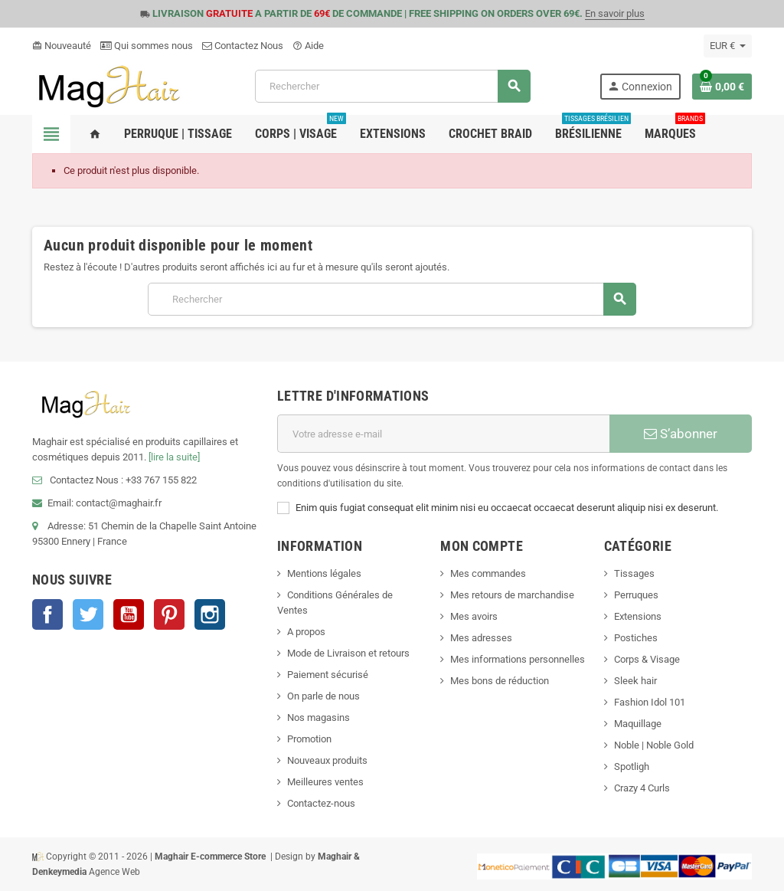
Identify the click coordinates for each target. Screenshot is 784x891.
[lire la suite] (174, 457)
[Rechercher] (392, 86)
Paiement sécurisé (327, 674)
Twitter (88, 614)
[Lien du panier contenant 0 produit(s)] (722, 87)
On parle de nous (323, 696)
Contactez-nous (321, 803)
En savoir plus (615, 13)
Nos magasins (318, 717)
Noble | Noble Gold (654, 745)
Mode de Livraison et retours (348, 653)
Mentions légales (324, 573)
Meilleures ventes (325, 782)
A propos (306, 631)
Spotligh (631, 766)
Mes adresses (481, 638)
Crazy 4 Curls (642, 788)
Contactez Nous (242, 45)
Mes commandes (488, 573)
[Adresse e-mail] (443, 433)
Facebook (47, 614)
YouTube (128, 614)
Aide (308, 45)
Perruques (636, 595)
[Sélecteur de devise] (728, 45)
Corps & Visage (647, 659)
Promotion (309, 739)
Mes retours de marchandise (512, 595)
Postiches (636, 638)
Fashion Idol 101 (649, 702)
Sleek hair (635, 680)
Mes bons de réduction (499, 680)
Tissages (634, 573)
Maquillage (638, 723)
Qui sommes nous (146, 45)
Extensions (638, 616)
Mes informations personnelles (517, 659)
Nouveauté (61, 45)
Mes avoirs (474, 616)
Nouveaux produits (327, 760)
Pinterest (169, 614)
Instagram (209, 614)
